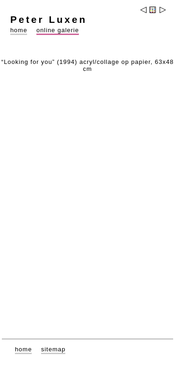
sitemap (53, 349)
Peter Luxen (48, 19)
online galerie (57, 30)
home (19, 30)
